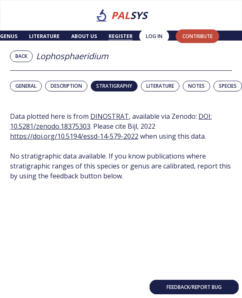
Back (21, 56)
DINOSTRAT (109, 116)
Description (66, 85)
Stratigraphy (114, 85)
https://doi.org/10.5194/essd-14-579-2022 (74, 136)
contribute (197, 36)
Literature (44, 36)
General (25, 85)
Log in (154, 36)
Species (228, 85)
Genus (8, 36)
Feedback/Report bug (194, 287)
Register (121, 36)
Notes (196, 85)
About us (84, 36)
